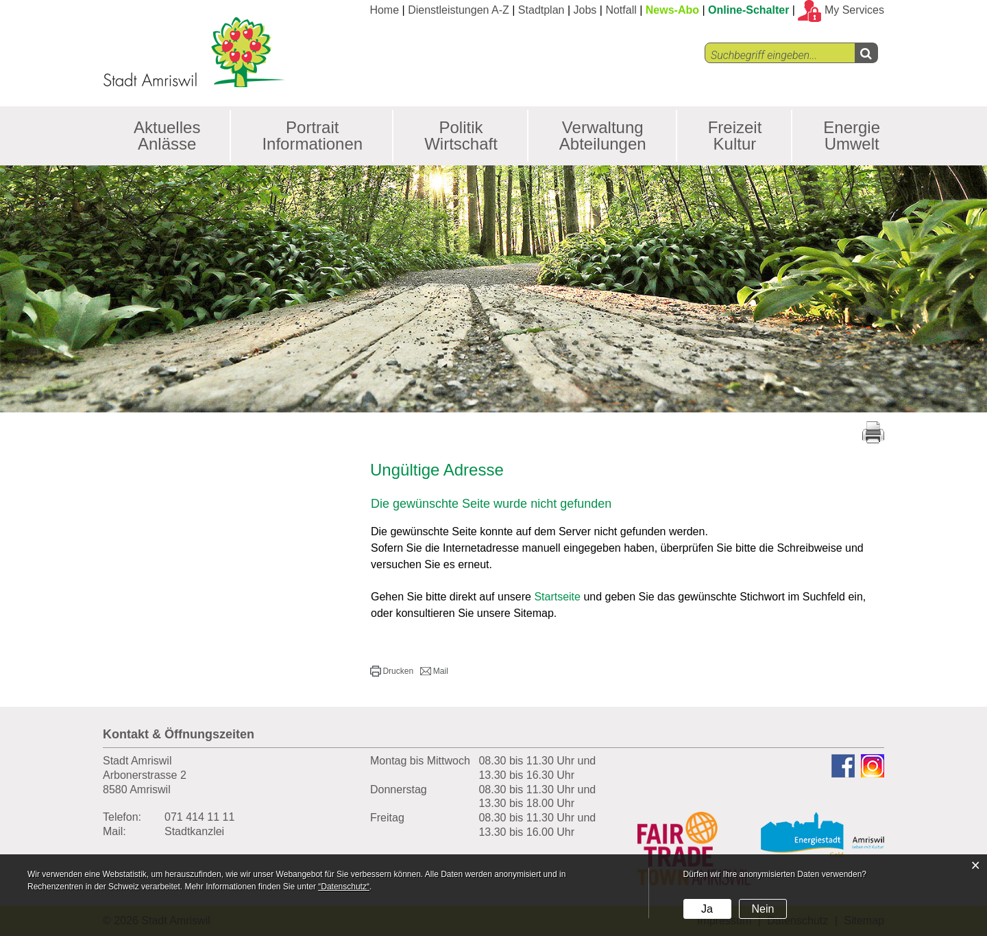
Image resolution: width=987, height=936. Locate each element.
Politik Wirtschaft (461, 135)
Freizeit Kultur (735, 135)
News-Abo (672, 10)
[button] (391, 671)
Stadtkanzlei (194, 831)
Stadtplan (541, 10)
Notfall (620, 10)
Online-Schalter (748, 10)
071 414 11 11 (199, 817)
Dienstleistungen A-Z (458, 10)
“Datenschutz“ (343, 886)
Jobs (585, 10)
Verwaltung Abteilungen (602, 135)
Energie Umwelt (851, 135)
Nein (762, 909)
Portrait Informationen (312, 135)
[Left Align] (866, 52)
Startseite (557, 596)
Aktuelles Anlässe (167, 135)
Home (384, 10)
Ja (707, 909)
